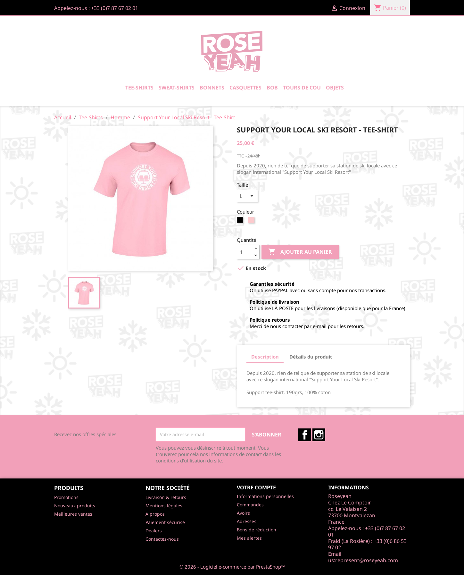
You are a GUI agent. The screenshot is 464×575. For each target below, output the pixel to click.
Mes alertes (249, 538)
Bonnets (212, 87)
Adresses (246, 521)
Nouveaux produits (74, 506)
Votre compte (256, 487)
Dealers (153, 531)
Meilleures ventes (73, 514)
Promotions (66, 497)
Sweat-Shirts (177, 87)
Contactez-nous (162, 539)
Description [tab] (265, 356)
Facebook (304, 434)
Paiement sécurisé (165, 522)
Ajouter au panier (300, 252)
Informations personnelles (265, 496)
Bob (272, 87)
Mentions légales (163, 506)
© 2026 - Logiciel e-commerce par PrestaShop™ (232, 566)
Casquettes (245, 87)
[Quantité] (244, 252)
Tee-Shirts (139, 87)
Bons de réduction (256, 530)
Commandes (250, 505)
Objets (335, 87)
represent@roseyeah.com (366, 560)
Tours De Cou (302, 87)
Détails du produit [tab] (310, 356)
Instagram (318, 434)
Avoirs (243, 513)
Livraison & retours (165, 497)
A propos (155, 514)
